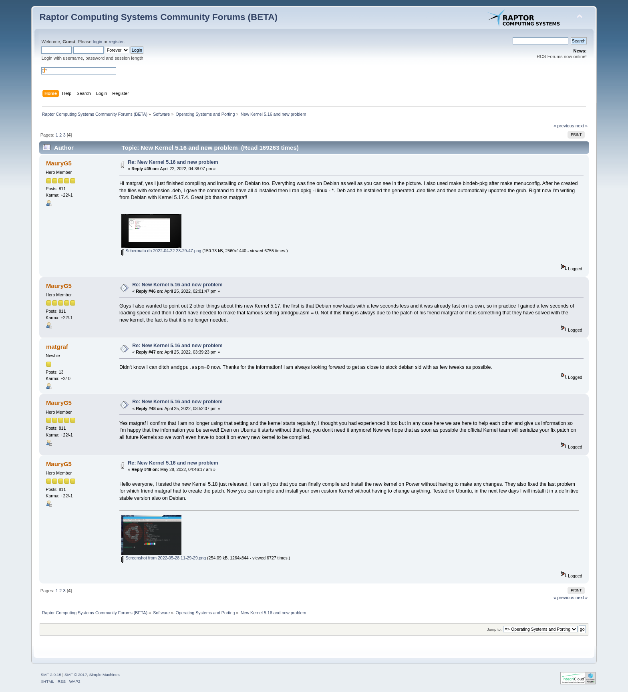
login (98, 41)
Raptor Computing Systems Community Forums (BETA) (158, 17)
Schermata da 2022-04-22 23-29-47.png (161, 250)
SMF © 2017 (75, 674)
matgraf (57, 346)
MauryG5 (59, 163)
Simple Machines (104, 674)
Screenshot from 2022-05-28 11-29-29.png (163, 557)
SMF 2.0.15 (50, 674)
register (116, 41)
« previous (564, 125)
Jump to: (494, 629)
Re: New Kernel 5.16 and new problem (173, 162)
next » (582, 125)
